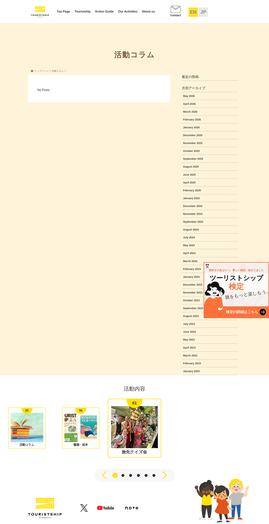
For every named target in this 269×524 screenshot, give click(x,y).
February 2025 (192, 190)
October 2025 (191, 150)
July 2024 (189, 237)
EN (193, 12)
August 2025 (191, 166)
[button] (115, 475)
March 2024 (190, 261)
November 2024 (192, 213)
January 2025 (191, 198)
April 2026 (189, 103)
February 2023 (192, 363)
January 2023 (191, 371)
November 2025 (192, 143)
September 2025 (193, 158)
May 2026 (189, 96)
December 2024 (192, 206)
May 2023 (189, 339)
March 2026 (190, 111)
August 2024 (191, 229)
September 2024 (193, 221)
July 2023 (189, 323)
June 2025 (189, 174)
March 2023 (190, 355)
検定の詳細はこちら (242, 312)
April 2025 (189, 182)
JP (203, 12)
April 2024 (189, 253)
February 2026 (192, 119)
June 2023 (189, 331)
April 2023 (189, 347)
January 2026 (191, 127)
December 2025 (192, 135)
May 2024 (189, 245)
